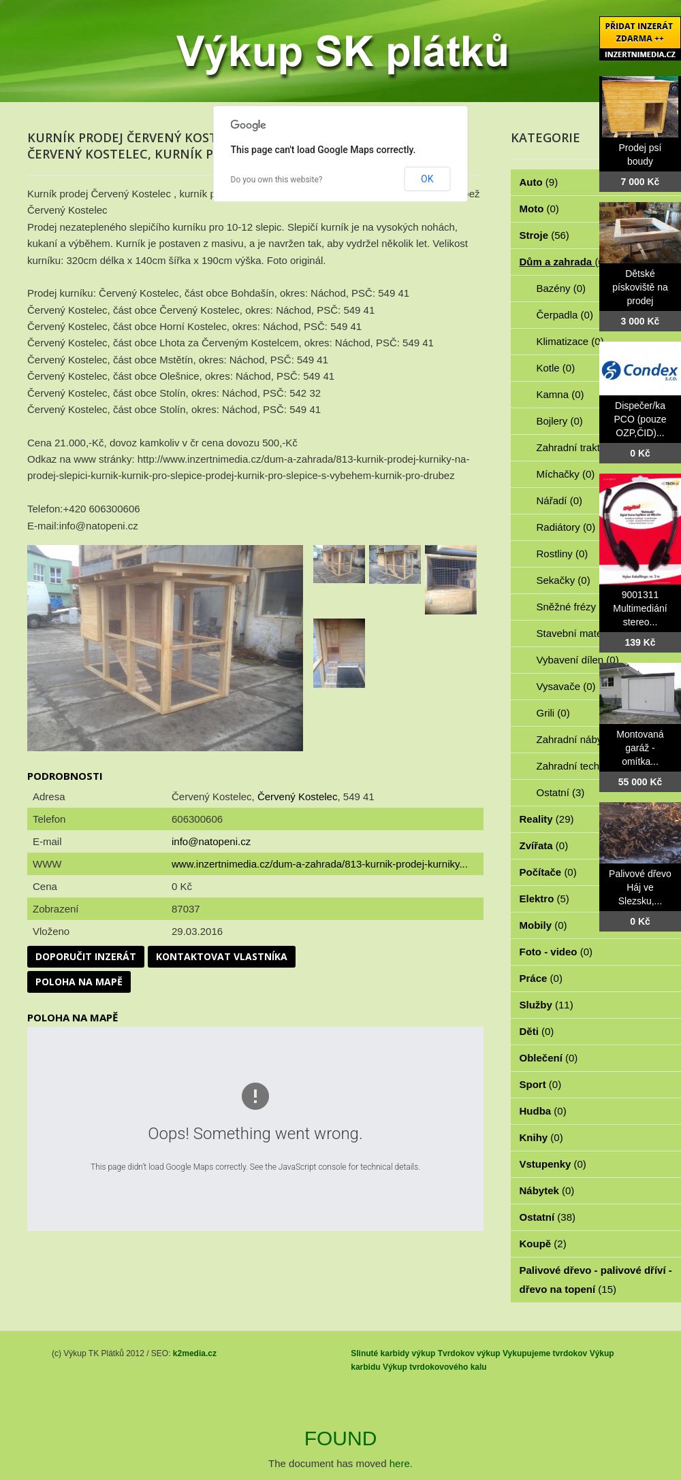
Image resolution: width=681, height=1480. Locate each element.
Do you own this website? (277, 179)
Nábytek (547, 1190)
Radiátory (566, 527)
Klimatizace (570, 341)
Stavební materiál (584, 633)
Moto (539, 208)
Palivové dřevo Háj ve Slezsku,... (640, 887)
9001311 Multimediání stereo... (640, 608)
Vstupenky (553, 1164)
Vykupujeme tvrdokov (545, 1353)
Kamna (560, 394)
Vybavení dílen (578, 659)
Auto (539, 182)
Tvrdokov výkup (469, 1353)
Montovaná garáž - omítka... (639, 748)
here (400, 1463)
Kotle (556, 368)
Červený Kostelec (297, 796)
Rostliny (562, 553)
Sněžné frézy (574, 606)
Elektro (544, 898)
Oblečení (549, 1058)
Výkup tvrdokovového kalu (435, 1367)
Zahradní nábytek (584, 739)
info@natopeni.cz (211, 841)
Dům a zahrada (563, 261)
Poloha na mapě (79, 981)
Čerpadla (565, 314)
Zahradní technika (585, 766)
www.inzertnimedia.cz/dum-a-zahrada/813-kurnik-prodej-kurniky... (320, 864)
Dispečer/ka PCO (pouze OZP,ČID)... (640, 419)
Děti (537, 1031)
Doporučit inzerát (85, 956)
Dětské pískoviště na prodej (640, 287)
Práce (541, 978)
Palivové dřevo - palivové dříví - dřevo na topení (596, 1279)
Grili (553, 713)
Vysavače (566, 686)
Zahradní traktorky (586, 447)
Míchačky (566, 474)
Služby (546, 1004)
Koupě (543, 1243)
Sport (541, 1084)
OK (427, 179)
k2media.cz (195, 1353)
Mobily (543, 925)
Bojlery (560, 421)
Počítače (548, 872)
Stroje (544, 235)
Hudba (543, 1111)
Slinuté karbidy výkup (393, 1353)
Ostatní (561, 792)
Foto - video (556, 951)
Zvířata (544, 845)
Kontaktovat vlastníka (221, 956)
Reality (547, 819)
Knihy (541, 1137)
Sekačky (563, 580)
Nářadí (560, 500)
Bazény (561, 288)
